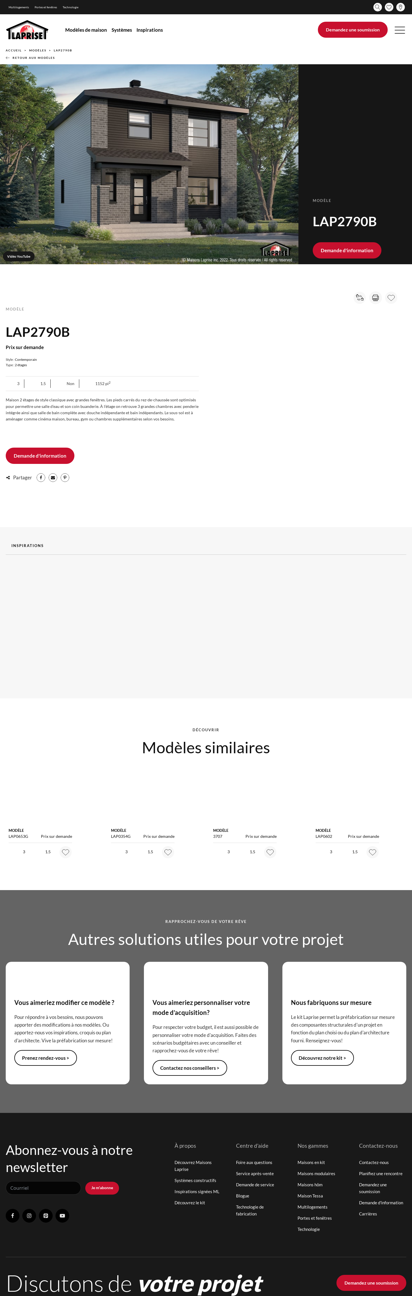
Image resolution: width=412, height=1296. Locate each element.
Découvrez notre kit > (322, 1058)
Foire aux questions (254, 1162)
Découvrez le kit (190, 1202)
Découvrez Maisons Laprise (193, 1166)
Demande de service (255, 1184)
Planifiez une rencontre (381, 1173)
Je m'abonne (102, 1187)
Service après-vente (255, 1173)
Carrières (368, 1213)
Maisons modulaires (316, 1173)
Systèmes (122, 30)
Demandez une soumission (353, 29)
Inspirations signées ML (197, 1191)
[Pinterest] (65, 477)
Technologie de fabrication (250, 1210)
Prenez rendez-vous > (45, 1058)
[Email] (53, 477)
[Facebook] (41, 477)
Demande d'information (347, 250)
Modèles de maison (86, 30)
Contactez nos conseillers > (189, 1068)
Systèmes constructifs (195, 1180)
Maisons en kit (311, 1162)
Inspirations (149, 30)
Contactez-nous (374, 1162)
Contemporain (26, 359)
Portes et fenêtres (46, 7)
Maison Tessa (310, 1195)
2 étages (21, 365)
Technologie (70, 7)
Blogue (242, 1195)
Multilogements (19, 7)
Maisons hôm (310, 1184)
